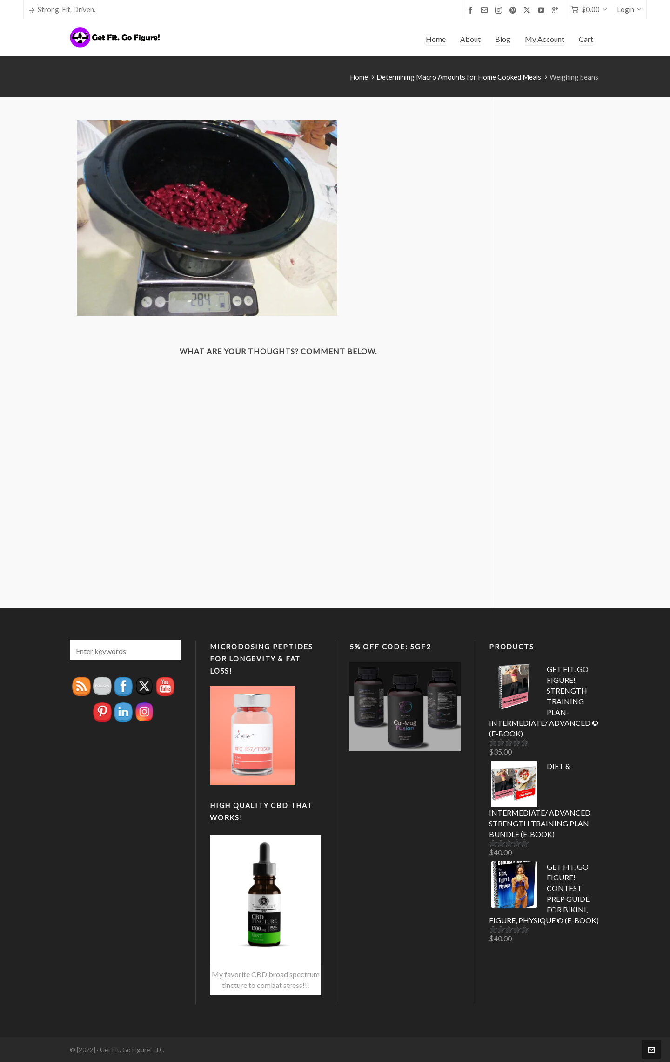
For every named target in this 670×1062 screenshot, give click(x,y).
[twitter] (528, 10)
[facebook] (471, 10)
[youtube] (542, 10)
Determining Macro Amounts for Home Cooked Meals (458, 77)
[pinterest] (514, 10)
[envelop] (485, 10)
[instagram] (500, 10)
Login (629, 9)
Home (359, 77)
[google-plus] (556, 10)
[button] (169, 650)
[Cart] (589, 9)
